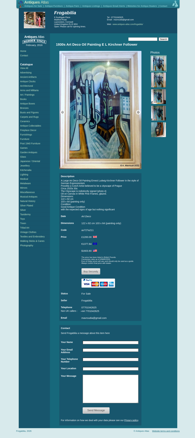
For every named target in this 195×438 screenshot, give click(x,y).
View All (24, 68)
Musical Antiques (28, 196)
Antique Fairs (72, 6)
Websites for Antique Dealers (142, 6)
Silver (23, 210)
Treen (23, 223)
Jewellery (25, 165)
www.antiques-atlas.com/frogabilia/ (128, 24)
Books (23, 99)
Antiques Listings (91, 6)
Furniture (24, 139)
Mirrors (23, 187)
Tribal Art (24, 227)
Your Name (67, 342)
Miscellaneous (27, 192)
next (138, 112)
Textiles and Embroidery (32, 236)
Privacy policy (131, 425)
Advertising (26, 72)
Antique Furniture (54, 6)
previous (62, 112)
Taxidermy (25, 214)
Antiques (36, 2)
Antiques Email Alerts (114, 6)
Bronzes (24, 108)
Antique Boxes (27, 103)
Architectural (26, 86)
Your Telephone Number (69, 360)
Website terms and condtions (166, 436)
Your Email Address (67, 351)
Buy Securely (91, 271)
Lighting (24, 174)
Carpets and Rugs (29, 117)
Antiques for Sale (33, 6)
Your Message (68, 376)
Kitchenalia (26, 170)
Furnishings (26, 134)
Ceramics (25, 121)
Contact (163, 6)
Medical (24, 179)
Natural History (27, 201)
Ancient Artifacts (28, 77)
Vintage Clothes (28, 232)
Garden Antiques (28, 152)
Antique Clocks (27, 81)
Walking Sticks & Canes (32, 241)
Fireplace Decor (28, 130)
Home (23, 51)
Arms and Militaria (29, 90)
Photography (26, 245)
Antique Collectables (30, 125)
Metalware (25, 183)
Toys (22, 219)
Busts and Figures (29, 112)
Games (24, 148)
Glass (23, 156)
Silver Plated (26, 205)
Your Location (68, 368)
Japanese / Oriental (30, 161)
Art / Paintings (27, 94)
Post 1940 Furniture (30, 143)
